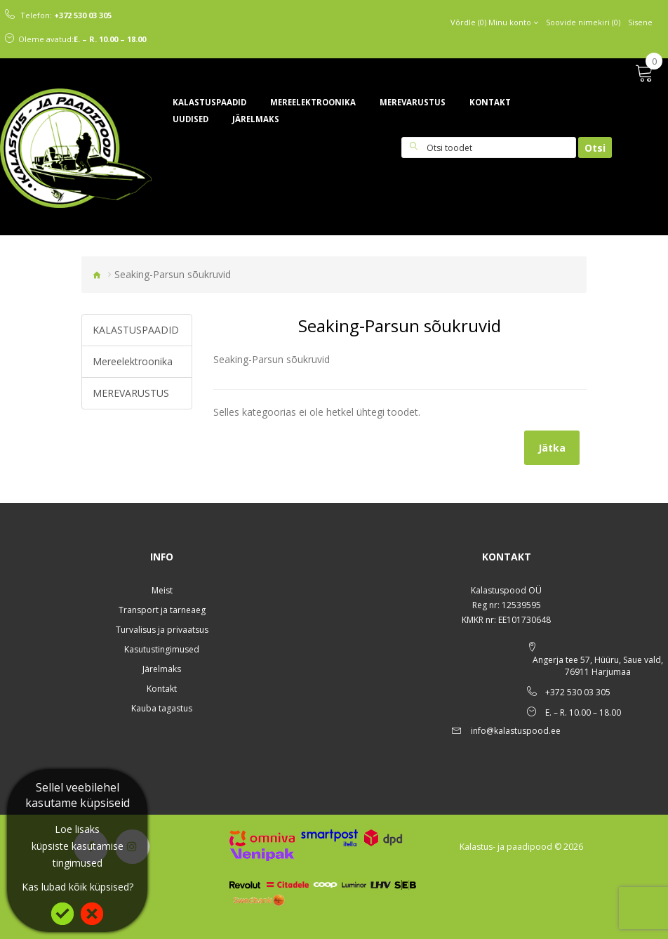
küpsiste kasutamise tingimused (77, 854)
